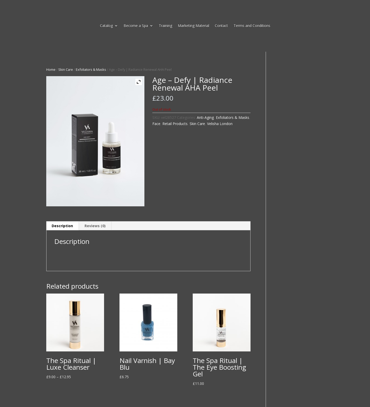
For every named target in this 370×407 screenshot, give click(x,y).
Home (50, 69)
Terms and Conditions (252, 26)
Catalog (106, 26)
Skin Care (65, 69)
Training (165, 26)
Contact (221, 26)
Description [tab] (62, 225)
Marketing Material (193, 26)
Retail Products (175, 123)
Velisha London (220, 123)
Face (156, 123)
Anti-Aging (205, 117)
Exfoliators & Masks (91, 69)
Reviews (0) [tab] (95, 225)
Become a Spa (136, 26)
